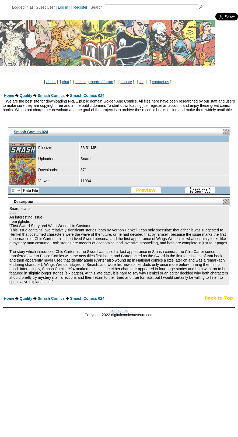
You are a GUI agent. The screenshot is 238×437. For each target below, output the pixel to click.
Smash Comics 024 (87, 95)
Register (81, 7)
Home (9, 95)
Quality (26, 95)
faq (142, 82)
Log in (63, 7)
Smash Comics (51, 95)
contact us (160, 82)
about (51, 82)
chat (65, 82)
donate (126, 82)
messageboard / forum (94, 82)
